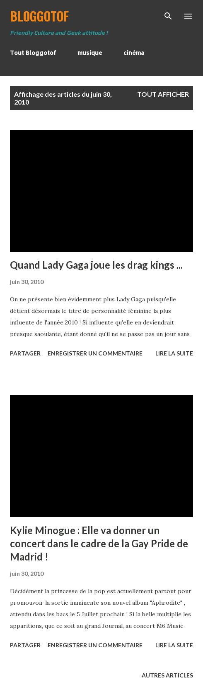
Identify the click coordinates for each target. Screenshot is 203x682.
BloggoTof (39, 16)
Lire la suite (174, 353)
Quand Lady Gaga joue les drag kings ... (96, 265)
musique (89, 52)
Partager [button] (25, 353)
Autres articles (167, 675)
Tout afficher (163, 94)
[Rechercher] (168, 15)
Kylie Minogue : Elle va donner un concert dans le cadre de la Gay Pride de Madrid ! (99, 543)
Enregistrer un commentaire (95, 353)
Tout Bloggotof (33, 52)
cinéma (133, 52)
